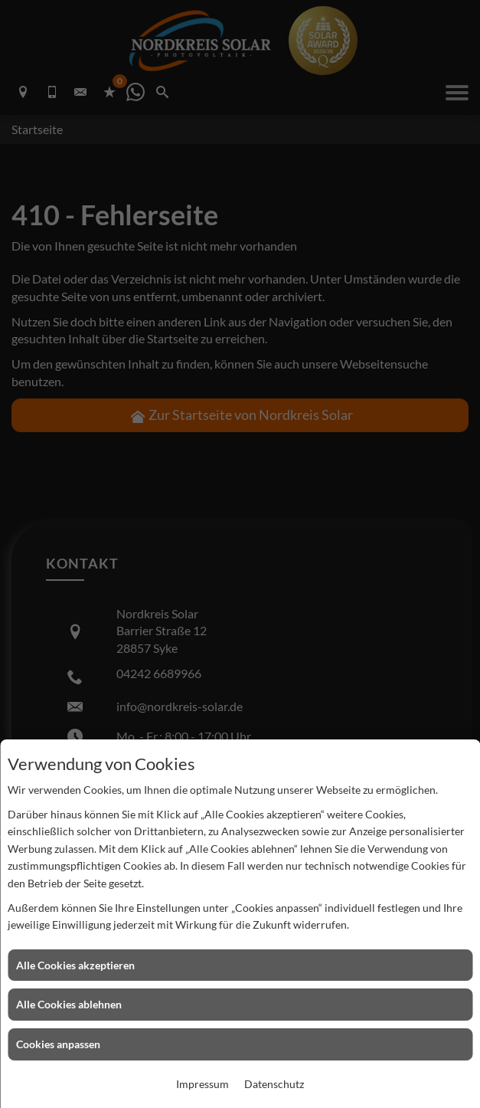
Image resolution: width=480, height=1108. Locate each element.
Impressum (202, 1083)
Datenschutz (274, 1083)
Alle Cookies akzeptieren (75, 965)
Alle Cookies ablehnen (69, 1004)
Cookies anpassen (58, 1044)
